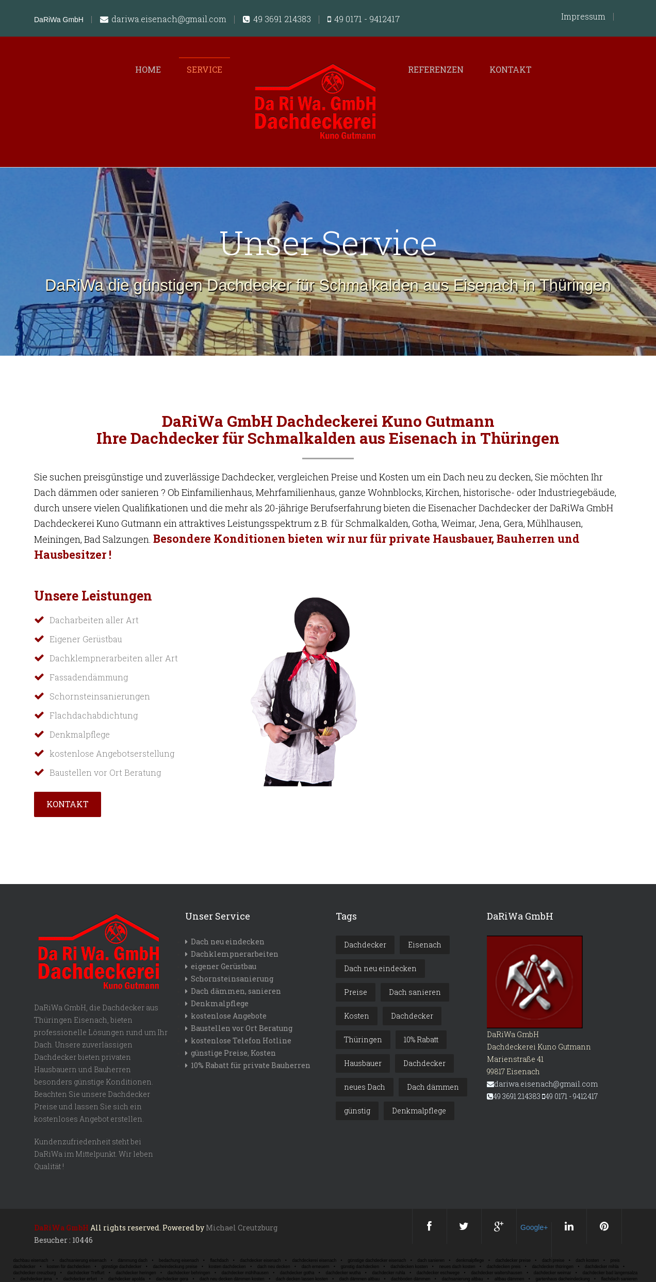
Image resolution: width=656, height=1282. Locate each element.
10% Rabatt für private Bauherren (250, 1065)
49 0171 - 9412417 (363, 19)
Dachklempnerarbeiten (234, 954)
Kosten (356, 1016)
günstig (357, 1110)
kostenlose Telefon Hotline (241, 1040)
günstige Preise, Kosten (233, 1053)
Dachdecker (365, 945)
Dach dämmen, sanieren (236, 991)
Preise (355, 992)
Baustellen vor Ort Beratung (241, 1028)
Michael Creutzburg (241, 1228)
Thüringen (363, 1039)
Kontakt (510, 69)
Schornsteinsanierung (232, 979)
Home (148, 69)
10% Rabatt (421, 1039)
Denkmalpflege (220, 1003)
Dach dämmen (433, 1087)
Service (204, 69)
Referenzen (436, 69)
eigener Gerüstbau (223, 966)
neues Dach (364, 1087)
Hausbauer (363, 1063)
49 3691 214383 (277, 19)
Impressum (583, 16)
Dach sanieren (415, 992)
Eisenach (424, 945)
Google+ (534, 1227)
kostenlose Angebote (229, 1016)
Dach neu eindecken (228, 941)
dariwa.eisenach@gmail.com (163, 19)
